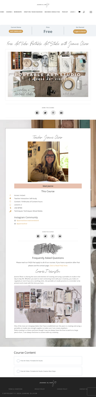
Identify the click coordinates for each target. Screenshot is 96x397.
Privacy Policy (40, 389)
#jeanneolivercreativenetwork (28, 220)
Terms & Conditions (15, 389)
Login (72, 12)
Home (2, 12)
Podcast (65, 12)
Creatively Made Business (33, 12)
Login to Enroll (80, 31)
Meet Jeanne (48, 186)
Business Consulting (52, 12)
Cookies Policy (62, 389)
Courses (9, 12)
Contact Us (84, 389)
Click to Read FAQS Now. (59, 266)
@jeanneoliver (22, 224)
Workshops (18, 12)
